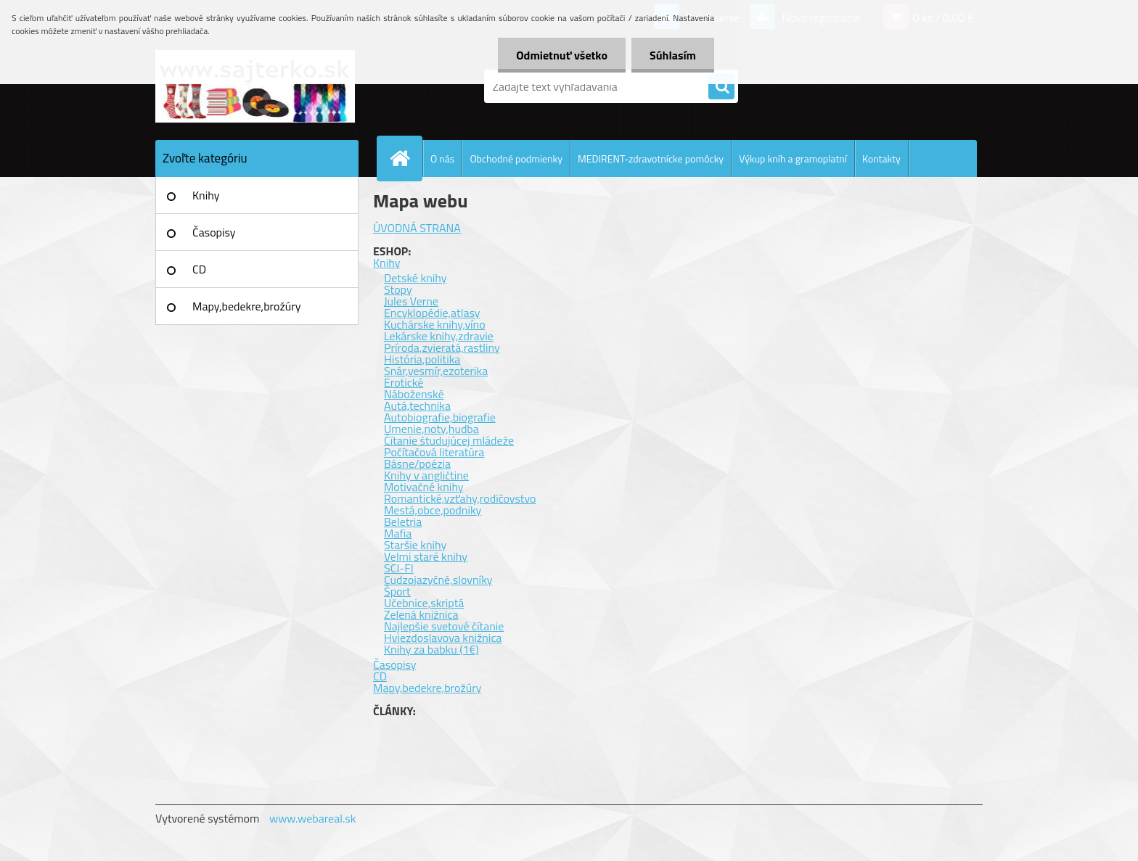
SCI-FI (399, 568)
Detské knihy (415, 278)
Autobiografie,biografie (440, 417)
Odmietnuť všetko (561, 55)
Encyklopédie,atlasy (432, 312)
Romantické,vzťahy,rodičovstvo (460, 498)
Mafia (398, 533)
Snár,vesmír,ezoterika (436, 370)
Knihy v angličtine (426, 475)
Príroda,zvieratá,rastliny (442, 347)
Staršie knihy (415, 544)
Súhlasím (673, 55)
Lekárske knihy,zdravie (439, 336)
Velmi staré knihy (425, 556)
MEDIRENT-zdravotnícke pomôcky (651, 158)
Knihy (205, 195)
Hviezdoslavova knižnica (443, 637)
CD (199, 269)
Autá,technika (417, 405)
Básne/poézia (417, 463)
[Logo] (255, 86)
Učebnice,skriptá (424, 602)
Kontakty (881, 158)
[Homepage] (405, 158)
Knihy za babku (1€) (431, 649)
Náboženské (414, 394)
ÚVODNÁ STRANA (417, 227)
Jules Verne (411, 301)
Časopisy (214, 232)
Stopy (398, 289)
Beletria (403, 521)
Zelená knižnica (421, 614)
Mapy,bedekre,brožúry (246, 306)
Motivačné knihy (424, 486)
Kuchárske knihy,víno (435, 324)
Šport (397, 591)
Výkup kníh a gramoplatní (793, 158)
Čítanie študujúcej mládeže (449, 440)
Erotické (403, 382)
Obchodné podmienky (516, 158)
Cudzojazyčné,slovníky (438, 579)
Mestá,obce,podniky (432, 510)
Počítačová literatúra (434, 452)
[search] (721, 87)
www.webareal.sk (312, 818)
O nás (442, 158)
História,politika (422, 359)
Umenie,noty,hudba (431, 428)
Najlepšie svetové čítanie (444, 626)
